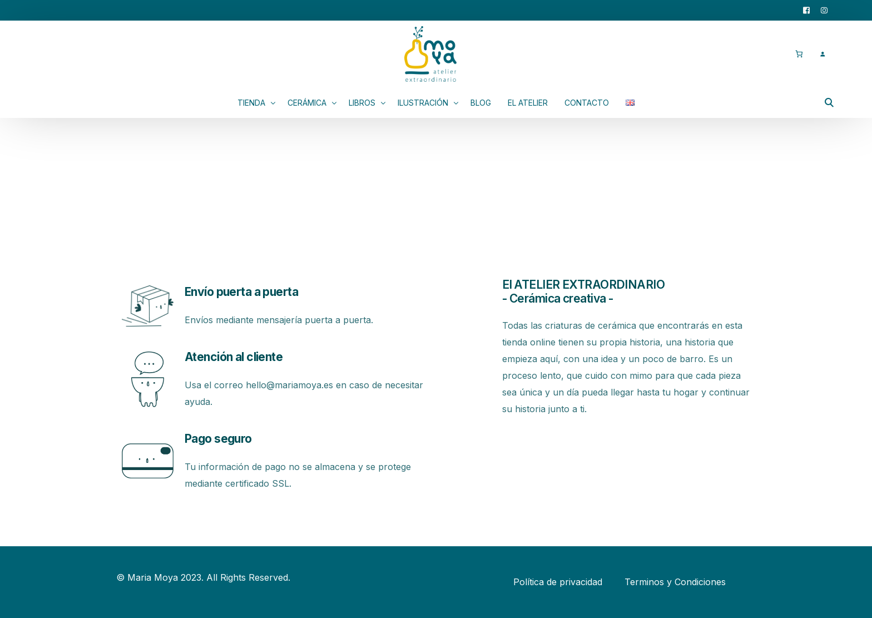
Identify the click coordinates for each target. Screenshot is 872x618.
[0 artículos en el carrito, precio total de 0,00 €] (799, 54)
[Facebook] (806, 10)
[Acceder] (822, 54)
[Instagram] (824, 10)
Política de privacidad (557, 581)
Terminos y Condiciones (675, 581)
